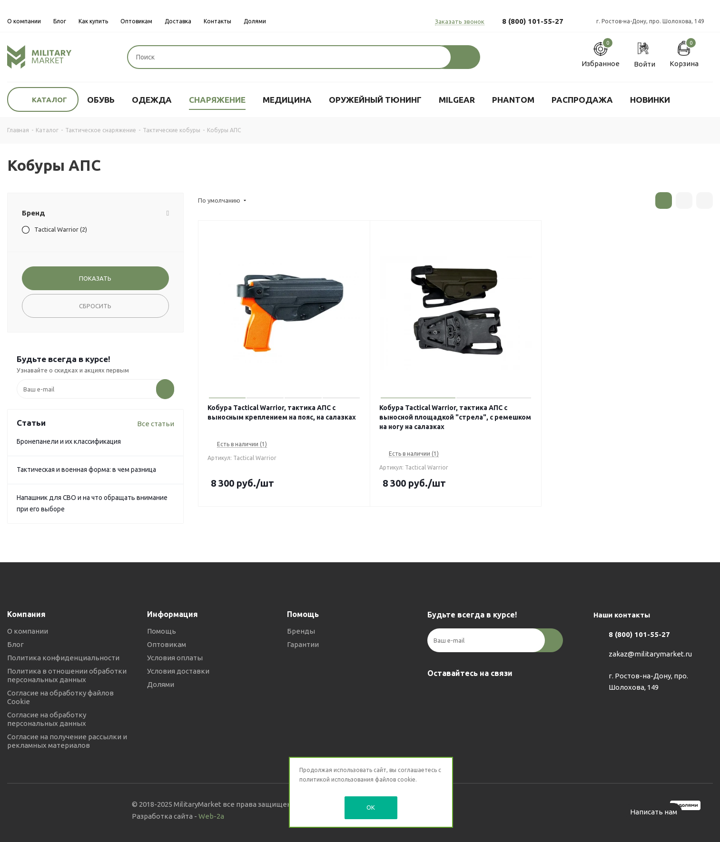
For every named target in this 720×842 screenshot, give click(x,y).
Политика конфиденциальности (63, 658)
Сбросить (95, 306)
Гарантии (303, 644)
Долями (160, 684)
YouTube (484, 695)
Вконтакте (436, 695)
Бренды (301, 631)
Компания (26, 614)
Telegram (460, 695)
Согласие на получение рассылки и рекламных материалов (67, 741)
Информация (172, 614)
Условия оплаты (175, 658)
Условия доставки (178, 671)
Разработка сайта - (178, 816)
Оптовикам (166, 644)
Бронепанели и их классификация (69, 441)
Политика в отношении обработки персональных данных (67, 675)
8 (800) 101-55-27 (532, 21)
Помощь (161, 631)
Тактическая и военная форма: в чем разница (86, 469)
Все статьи (155, 424)
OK (370, 807)
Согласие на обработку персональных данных (46, 719)
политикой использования (336, 779)
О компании (27, 631)
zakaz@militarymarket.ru (650, 654)
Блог (15, 644)
